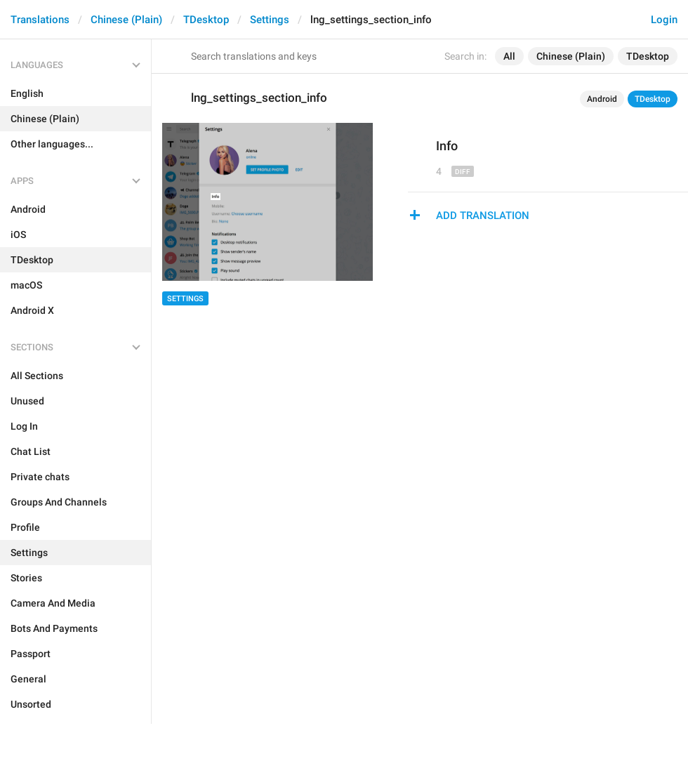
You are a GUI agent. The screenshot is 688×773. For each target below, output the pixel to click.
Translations (40, 19)
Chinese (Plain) (126, 19)
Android (602, 99)
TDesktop (206, 19)
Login (664, 19)
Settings (269, 19)
